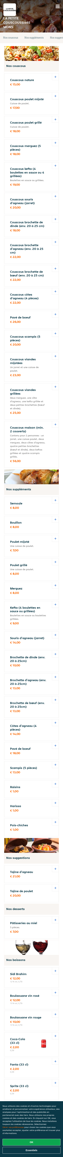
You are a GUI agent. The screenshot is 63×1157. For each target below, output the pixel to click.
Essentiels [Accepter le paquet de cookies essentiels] (31, 1150)
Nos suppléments (34, 37)
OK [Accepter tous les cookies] (31, 1142)
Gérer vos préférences (13, 1127)
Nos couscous (10, 37)
